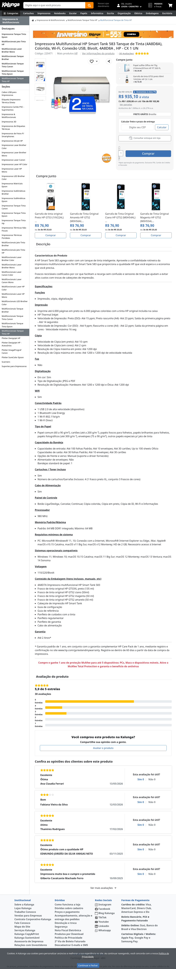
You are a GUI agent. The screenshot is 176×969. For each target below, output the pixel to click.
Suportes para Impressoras (14, 366)
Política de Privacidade (68, 930)
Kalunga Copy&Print (26, 926)
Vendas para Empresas (28, 908)
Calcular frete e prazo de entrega (138, 121)
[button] (40, 63)
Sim (140, 772)
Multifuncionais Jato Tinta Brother (13, 244)
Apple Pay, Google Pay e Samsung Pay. (138, 930)
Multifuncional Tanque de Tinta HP (116, 20)
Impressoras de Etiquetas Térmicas (13, 127)
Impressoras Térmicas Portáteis (12, 236)
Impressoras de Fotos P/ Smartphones (13, 135)
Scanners (6, 361)
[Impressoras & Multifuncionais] (44, 13)
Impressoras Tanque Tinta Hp (14, 222)
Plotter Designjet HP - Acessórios (11, 344)
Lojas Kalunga (22, 901)
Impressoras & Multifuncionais (9, 116)
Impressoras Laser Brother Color (14, 146)
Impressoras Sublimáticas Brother (13, 192)
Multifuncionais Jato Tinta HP (14, 43)
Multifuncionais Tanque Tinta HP (13, 80)
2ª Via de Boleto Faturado (70, 934)
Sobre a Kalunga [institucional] (24, 897)
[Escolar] (73, 13)
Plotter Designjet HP (11, 338)
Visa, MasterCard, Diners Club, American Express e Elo (136, 901)
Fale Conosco (22, 915)
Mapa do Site (22, 919)
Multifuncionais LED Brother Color (15, 303)
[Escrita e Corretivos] (110, 13)
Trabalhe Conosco (25, 904)
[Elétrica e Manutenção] (138, 13)
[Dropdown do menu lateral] (14, 20)
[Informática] (97, 13)
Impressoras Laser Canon (13, 159)
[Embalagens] (152, 13)
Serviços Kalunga (24, 923)
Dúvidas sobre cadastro (69, 901)
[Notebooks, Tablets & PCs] (59, 13)
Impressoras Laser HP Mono (12, 170)
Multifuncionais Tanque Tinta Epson (13, 72)
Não (151, 772)
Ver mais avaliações (103, 880)
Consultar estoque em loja (144, 138)
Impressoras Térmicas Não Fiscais (14, 229)
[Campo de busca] (54, 5)
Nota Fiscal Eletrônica (68, 923)
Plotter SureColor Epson (13, 357)
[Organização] (124, 13)
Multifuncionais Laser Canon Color (11, 273)
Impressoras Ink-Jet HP (12, 140)
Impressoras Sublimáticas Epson (13, 200)
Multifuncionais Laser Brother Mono (12, 50)
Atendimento (103, 6)
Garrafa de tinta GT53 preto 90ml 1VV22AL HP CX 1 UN (148, 78)
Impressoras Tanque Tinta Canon (14, 207)
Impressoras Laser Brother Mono (14, 154)
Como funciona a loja (67, 897)
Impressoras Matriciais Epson (12, 185)
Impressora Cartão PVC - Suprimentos (13, 108)
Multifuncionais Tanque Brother (13, 58)
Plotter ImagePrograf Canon (11, 351)
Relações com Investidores (30, 938)
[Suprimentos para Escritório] (167, 13)
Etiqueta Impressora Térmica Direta (11, 101)
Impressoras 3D (9, 121)
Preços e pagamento (67, 904)
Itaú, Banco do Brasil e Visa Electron (139, 920)
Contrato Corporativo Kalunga (32, 912)
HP (76, 53)
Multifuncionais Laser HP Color (13, 288)
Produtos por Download (69, 926)
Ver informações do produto (98, 53)
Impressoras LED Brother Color (13, 177)
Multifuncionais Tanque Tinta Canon (13, 65)
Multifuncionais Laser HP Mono (13, 295)
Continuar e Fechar (88, 965)
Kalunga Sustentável (27, 930)
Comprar (153, 149)
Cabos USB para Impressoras (9, 93)
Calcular (161, 127)
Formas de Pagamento (135, 893)
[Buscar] (89, 5)
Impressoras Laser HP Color (14, 164)
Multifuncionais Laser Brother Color (11, 259)
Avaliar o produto (103, 740)
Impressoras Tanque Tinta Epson (14, 35)
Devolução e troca (66, 915)
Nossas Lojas (103, 3)
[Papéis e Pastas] (83, 13)
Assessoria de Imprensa (28, 934)
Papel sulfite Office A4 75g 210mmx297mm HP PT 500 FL (147, 67)
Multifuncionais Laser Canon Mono (11, 281)
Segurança (61, 919)
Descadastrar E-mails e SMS (71, 938)
